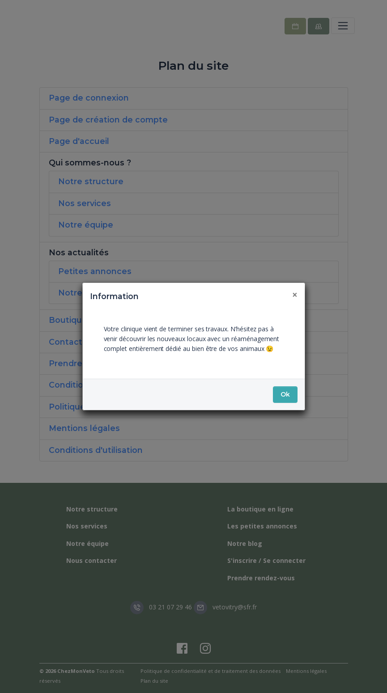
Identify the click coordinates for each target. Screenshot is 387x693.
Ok (285, 394)
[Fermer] (295, 295)
